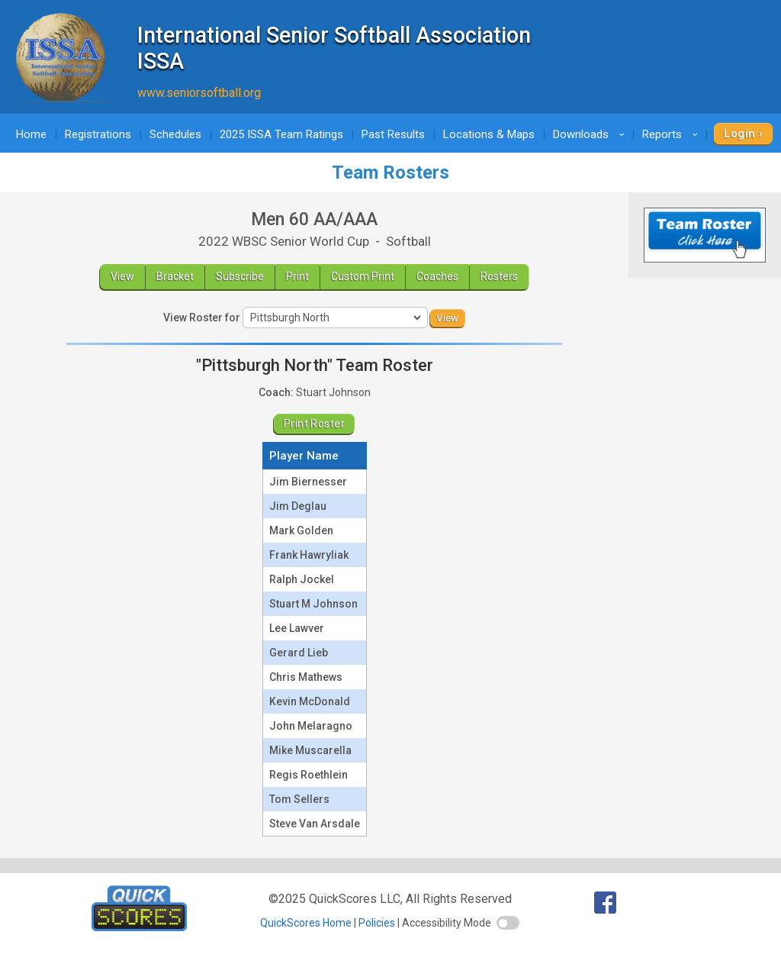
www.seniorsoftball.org (199, 92)
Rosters (499, 276)
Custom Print (362, 276)
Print (297, 276)
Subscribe (240, 276)
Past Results (393, 134)
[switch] (508, 923)
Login (739, 133)
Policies (376, 923)
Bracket (175, 276)
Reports (672, 134)
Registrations (98, 134)
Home (31, 134)
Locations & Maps (489, 134)
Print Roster (314, 424)
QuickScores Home (306, 923)
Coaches (437, 276)
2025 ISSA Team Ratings (281, 134)
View (122, 276)
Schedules (175, 134)
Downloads (591, 134)
